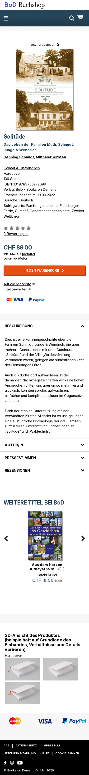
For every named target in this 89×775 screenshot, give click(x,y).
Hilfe (45, 753)
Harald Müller (47, 575)
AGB (6, 745)
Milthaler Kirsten (51, 157)
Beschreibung (19, 326)
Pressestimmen (20, 457)
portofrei (28, 254)
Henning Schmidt (19, 157)
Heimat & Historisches (22, 168)
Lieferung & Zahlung (20, 753)
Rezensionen (17, 470)
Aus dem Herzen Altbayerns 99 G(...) (47, 566)
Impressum (51, 745)
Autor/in (14, 445)
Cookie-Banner (67, 753)
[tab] (44, 323)
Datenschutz (26, 745)
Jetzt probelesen (42, 44)
